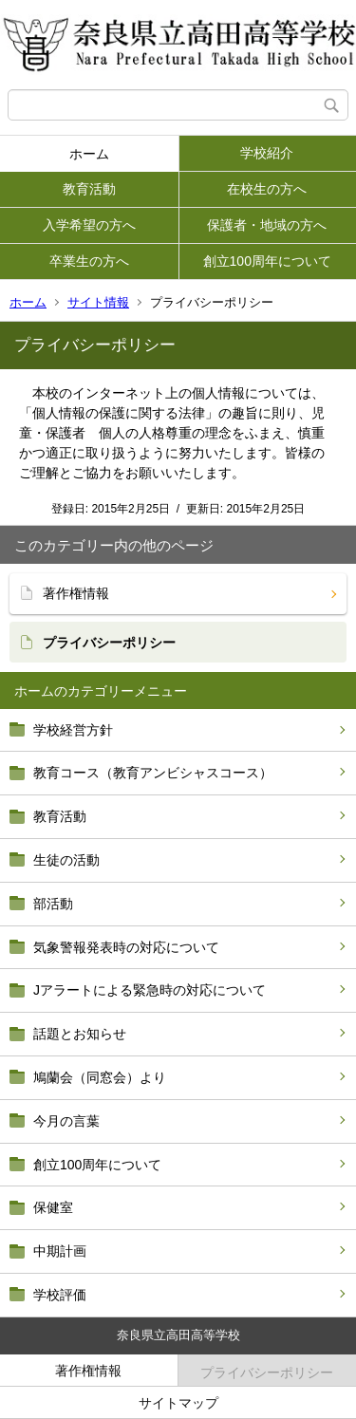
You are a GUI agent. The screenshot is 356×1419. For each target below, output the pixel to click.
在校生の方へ (267, 188)
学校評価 (59, 1294)
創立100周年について (267, 261)
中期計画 (59, 1251)
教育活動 (89, 188)
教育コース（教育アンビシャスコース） (152, 772)
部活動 (53, 903)
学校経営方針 (73, 730)
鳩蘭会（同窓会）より (99, 1077)
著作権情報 (76, 593)
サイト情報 (98, 302)
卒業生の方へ (89, 261)
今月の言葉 (66, 1121)
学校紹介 (266, 152)
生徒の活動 (66, 860)
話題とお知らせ (79, 1033)
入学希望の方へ (89, 225)
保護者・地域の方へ (267, 225)
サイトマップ (178, 1402)
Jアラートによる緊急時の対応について (149, 990)
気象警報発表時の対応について (126, 947)
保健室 (53, 1207)
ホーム (89, 153)
